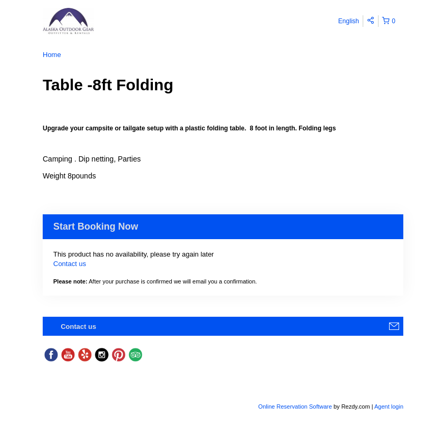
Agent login (388, 406)
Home (52, 55)
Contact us (69, 264)
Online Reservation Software (295, 406)
